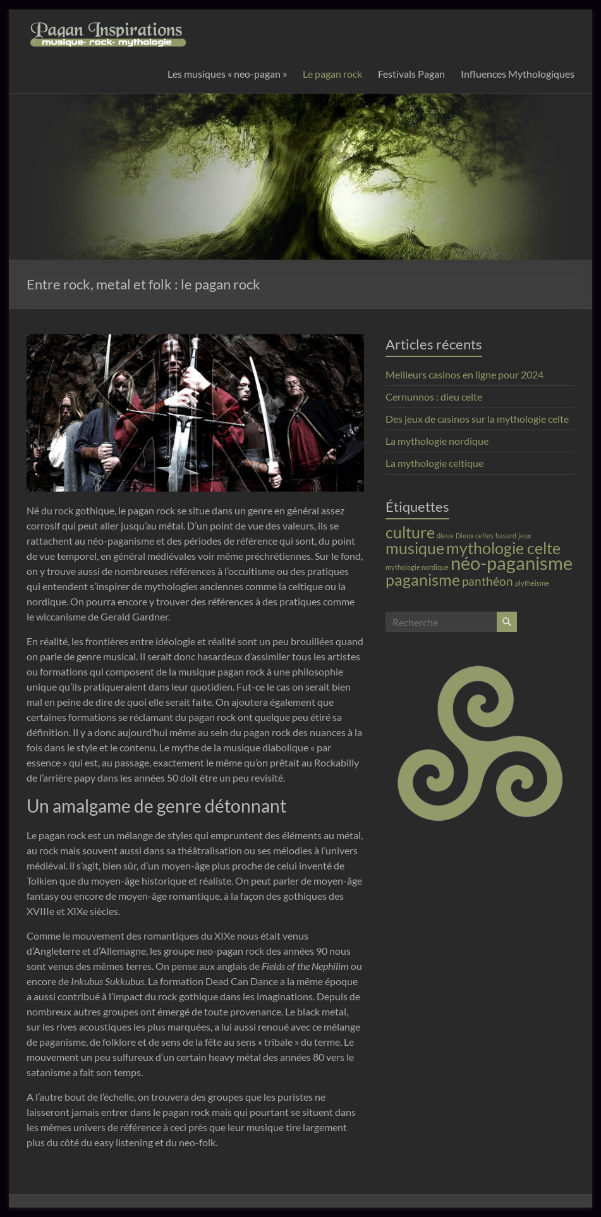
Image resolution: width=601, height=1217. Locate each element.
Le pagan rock (332, 74)
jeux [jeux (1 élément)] (524, 535)
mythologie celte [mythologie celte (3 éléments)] (503, 548)
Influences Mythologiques (517, 74)
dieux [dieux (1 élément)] (445, 535)
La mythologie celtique (434, 463)
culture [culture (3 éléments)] (410, 532)
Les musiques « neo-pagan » (227, 74)
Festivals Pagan (411, 74)
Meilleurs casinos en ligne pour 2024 (464, 374)
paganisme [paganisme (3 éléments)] (422, 580)
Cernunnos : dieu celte (433, 397)
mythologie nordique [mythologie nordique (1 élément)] (417, 567)
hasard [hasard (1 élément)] (505, 535)
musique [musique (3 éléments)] (414, 548)
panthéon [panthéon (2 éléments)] (487, 581)
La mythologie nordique (437, 441)
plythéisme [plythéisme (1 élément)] (532, 583)
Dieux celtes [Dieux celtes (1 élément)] (475, 535)
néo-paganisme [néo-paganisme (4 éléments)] (512, 563)
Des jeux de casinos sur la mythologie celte (477, 419)
